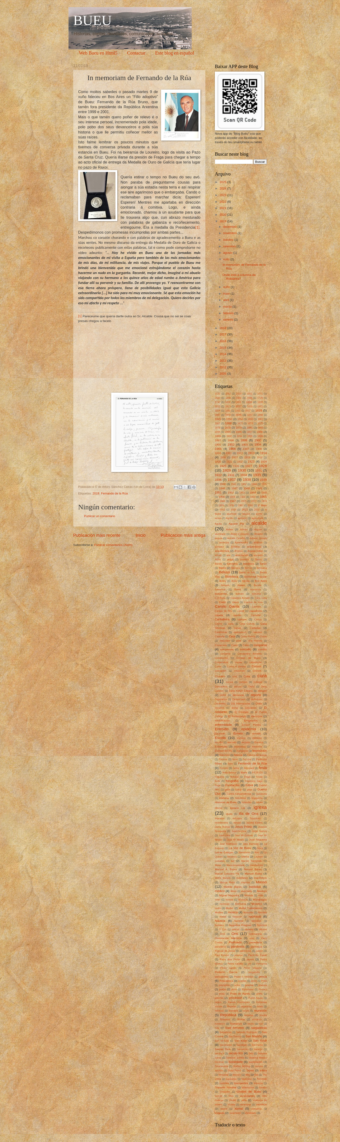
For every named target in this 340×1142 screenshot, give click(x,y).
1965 (263, 496)
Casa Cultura (247, 624)
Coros (218, 666)
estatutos (257, 746)
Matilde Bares (233, 886)
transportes (241, 1083)
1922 (240, 461)
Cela (232, 636)
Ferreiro (224, 768)
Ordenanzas (255, 934)
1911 (229, 453)
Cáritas (258, 619)
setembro (230, 246)
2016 (223, 341)
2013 (223, 360)
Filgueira (219, 777)
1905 (218, 449)
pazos (250, 959)
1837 (248, 410)
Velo (231, 1096)
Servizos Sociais (235, 1057)
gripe (249, 789)
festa (263, 768)
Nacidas (262, 912)
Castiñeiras (221, 632)
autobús (244, 559)
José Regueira (258, 839)
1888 (260, 431)
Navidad (238, 921)
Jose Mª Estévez (244, 835)
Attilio (218, 559)
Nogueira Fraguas (240, 925)
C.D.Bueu (220, 598)
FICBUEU (257, 772)
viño (244, 1100)
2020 (223, 214)
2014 (223, 354)
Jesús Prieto (243, 827)
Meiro (233, 891)
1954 (253, 492)
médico (220, 891)
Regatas (231, 1006)
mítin (217, 899)
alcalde (259, 523)
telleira (263, 1070)
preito (259, 993)
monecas (225, 904)
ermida (256, 733)
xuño (227, 287)
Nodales (219, 925)
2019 (96, 493)
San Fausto (235, 1036)
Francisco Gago (254, 781)
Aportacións (241, 542)
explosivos (242, 751)
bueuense (221, 593)
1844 (228, 415)
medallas (255, 887)
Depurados (221, 699)
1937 (232, 479)
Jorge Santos (259, 831)
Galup (238, 789)
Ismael (237, 822)
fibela (244, 772)
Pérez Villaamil (253, 968)
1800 (228, 402)
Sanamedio (226, 1045)
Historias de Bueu (226, 802)
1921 (229, 461)
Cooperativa (221, 662)
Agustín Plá (236, 523)
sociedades (256, 1061)
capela (219, 615)
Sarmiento (242, 1049)
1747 (217, 402)
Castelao (255, 628)
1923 (251, 461)
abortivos (232, 514)
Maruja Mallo (227, 882)
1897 (218, 440)
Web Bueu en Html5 (98, 53)
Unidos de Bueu (249, 1091)
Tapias (250, 1070)
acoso (218, 518)
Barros (248, 568)
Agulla (218, 524)
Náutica (220, 921)
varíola (218, 1096)
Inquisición (255, 818)
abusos (246, 514)
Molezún (243, 899)
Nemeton (256, 921)
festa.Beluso (229, 772)
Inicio (140, 535)
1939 (263, 479)
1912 (240, 453)
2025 (223, 182)
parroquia (256, 946)
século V (219, 1053)
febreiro (228, 313)
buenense (220, 589)
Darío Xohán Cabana (241, 691)
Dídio (259, 703)
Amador (258, 534)
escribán (257, 738)
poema (249, 985)
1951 (218, 492)
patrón (259, 951)
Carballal (256, 615)
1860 (250, 419)
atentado (258, 555)
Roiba (241, 1019)
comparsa (260, 645)
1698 (249, 398)
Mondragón (260, 899)
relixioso (219, 1010)
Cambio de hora (253, 602)
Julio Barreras (251, 844)
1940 (223, 484)
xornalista (256, 1109)
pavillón (238, 955)
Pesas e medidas (244, 976)
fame (235, 759)
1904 (258, 444)
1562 (228, 393)
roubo (251, 1023)
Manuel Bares (253, 869)
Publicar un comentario (99, 516)
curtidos (243, 682)
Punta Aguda (255, 998)
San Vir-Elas (222, 1040)
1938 (247, 479)
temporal (223, 1074)
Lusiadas (220, 861)
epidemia (248, 729)
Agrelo (229, 518)
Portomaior (248, 989)
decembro (230, 226)
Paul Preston (222, 955)
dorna (235, 708)
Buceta (257, 585)
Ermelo (238, 733)
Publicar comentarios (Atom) (113, 545)
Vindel (232, 1100)
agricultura (257, 518)
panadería (220, 946)
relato (260, 1006)
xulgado (220, 1113)
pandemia (238, 946)
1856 (240, 419)
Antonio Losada (258, 538)
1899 (244, 440)
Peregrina (261, 963)
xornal (239, 1108)
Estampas (221, 746)
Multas (219, 912)
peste (254, 981)
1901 (218, 444)
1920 (218, 461)
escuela (246, 742)
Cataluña (220, 636)
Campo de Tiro (223, 611)
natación (237, 916)
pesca (263, 976)
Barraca (235, 568)
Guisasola (261, 794)
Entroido (222, 729)
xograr (224, 1109)
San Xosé (260, 1040)
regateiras (246, 1006)
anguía (218, 538)
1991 (250, 505)
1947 (234, 488)
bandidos (248, 563)
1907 (246, 448)
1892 (229, 436)
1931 (258, 470)
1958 (232, 497)
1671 (260, 393)
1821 (260, 406)
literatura (232, 856)
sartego (258, 1049)
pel (249, 963)
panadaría (255, 942)
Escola (220, 738)
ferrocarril (249, 768)
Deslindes (220, 703)
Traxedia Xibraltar (226, 1087)
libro (257, 852)
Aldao (229, 529)
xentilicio (261, 1104)
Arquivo (238, 551)
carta (231, 624)
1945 (264, 484)
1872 (240, 423)
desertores (257, 699)
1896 (260, 436)
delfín (223, 695)
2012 (223, 367)
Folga (247, 777)
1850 (229, 419)
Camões (256, 606)
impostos (220, 818)
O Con (222, 929)
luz (232, 860)
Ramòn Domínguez (239, 1002)
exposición (259, 750)
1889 (218, 436)
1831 (238, 410)
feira (230, 763)
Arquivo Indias (255, 551)
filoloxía (234, 777)
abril (226, 300)
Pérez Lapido (228, 968)
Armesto (235, 546)
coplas (238, 662)
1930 (242, 470)
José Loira (224, 835)
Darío (251, 686)
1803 (238, 402)
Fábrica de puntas (257, 755)
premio (219, 997)
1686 (228, 398)
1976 (221, 505)
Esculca (259, 742)
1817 (239, 406)
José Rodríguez (228, 844)
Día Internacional (240, 703)
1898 (231, 440)
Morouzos (240, 904)
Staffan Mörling (241, 1066)
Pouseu (263, 989)
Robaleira (225, 1019)
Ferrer (236, 768)
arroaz (218, 555)
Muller (230, 908)
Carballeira (222, 619)
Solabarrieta (221, 1066)
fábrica (238, 755)
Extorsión (225, 755)
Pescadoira (226, 980)
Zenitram (250, 1113)
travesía (258, 1083)
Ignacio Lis (237, 808)
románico (220, 1023)
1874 (250, 423)
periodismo (221, 976)
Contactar (136, 53)
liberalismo (244, 852)
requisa (248, 1015)
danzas (238, 686)
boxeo (241, 585)
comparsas (227, 649)
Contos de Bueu (248, 658)
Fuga (217, 785)
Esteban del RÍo (223, 751)
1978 (231, 505)
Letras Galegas (224, 852)
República (228, 1015)
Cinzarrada (221, 645)
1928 (263, 466)
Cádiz (222, 602)
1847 (250, 415)
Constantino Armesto (250, 654)
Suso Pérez (234, 1070)
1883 (260, 427)
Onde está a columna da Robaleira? (238, 276)
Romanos (236, 1023)
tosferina (224, 1083)
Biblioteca (231, 576)
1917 (235, 457)
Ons (234, 934)
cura (262, 675)
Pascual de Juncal (225, 951)
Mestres (262, 891)
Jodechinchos (238, 831)
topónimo (247, 1079)
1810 (260, 402)
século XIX (236, 1053)
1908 (259, 448)
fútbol (249, 785)
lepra (260, 848)
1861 (260, 419)
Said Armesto (234, 1028)
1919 (259, 457)
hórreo (259, 802)
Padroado (235, 942)
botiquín (225, 585)
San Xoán (240, 1040)
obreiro (249, 929)
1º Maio (262, 505)
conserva (225, 654)
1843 (217, 415)
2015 (223, 347)
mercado (246, 891)
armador (219, 546)
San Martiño (254, 1036)
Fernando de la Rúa (114, 493)
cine (238, 640)
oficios (263, 929)
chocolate (225, 641)
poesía (263, 985)
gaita (227, 789)
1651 (249, 393)
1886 (239, 431)
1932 (218, 475)
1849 (218, 419)
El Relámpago (237, 716)
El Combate (242, 712)
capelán (237, 615)
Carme (218, 624)
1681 (217, 398)
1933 (231, 475)
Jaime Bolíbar (222, 827)
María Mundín (223, 878)
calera (235, 602)
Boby (234, 581)
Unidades (225, 1091)
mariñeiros (260, 877)
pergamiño (254, 972)
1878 (228, 427)
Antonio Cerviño (236, 538)
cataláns (257, 632)
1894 (239, 436)
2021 (223, 208)
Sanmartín (257, 1045)
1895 (250, 436)
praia (222, 993)
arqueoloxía (254, 546)
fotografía (232, 781)
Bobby (222, 581)
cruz (234, 676)
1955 (264, 492)
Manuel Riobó (253, 873)
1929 (227, 470)
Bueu (237, 589)
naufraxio (255, 916)
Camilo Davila (227, 606)
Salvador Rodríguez (247, 1032)
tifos (247, 1074)
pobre (237, 985)
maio (226, 293)
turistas (263, 1087)
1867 (217, 423)
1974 (264, 501)
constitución (221, 658)
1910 (218, 453)
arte (228, 555)
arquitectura (222, 551)
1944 (254, 484)
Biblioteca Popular (255, 576)
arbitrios (258, 542)
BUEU (92, 20)
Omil (222, 934)
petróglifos (224, 985)
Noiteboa (262, 925)
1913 (251, 453)
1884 (217, 432)
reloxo (246, 1010)
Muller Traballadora (250, 908)
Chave (263, 636)
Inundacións (221, 822)
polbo (222, 989)
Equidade (220, 733)
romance (257, 1019)
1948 (247, 488)
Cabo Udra (261, 598)
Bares (222, 568)
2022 (223, 201)
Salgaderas (225, 1032)
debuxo (262, 690)
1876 (217, 427)
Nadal (223, 916)
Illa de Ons (248, 813)
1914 (263, 453)
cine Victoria (255, 641)
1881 (250, 427)
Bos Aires (261, 581)
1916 (223, 457)
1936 (218, 479)
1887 (249, 432)
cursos (229, 682)
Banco (258, 559)
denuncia (238, 695)
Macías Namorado (251, 861)
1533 (217, 393)
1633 (239, 393)
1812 (217, 406)
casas (237, 628)
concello (245, 649)
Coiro (234, 645)
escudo (231, 742)
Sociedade (235, 1062)
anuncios (224, 542)
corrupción (220, 671)
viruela (231, 1104)
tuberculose (248, 1087)
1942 (243, 484)
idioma (218, 808)
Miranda (248, 895)
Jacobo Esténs (254, 822)
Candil (240, 611)
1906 (232, 449)
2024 (223, 188)
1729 (260, 398)
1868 (228, 423)
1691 (239, 398)
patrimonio (245, 951)
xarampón (245, 1104)
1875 (260, 423)
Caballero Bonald (240, 598)
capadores (255, 611)
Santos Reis (222, 1049)
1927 (248, 466)
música (233, 912)
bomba (246, 581)
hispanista (256, 798)
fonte (217, 781)
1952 (231, 492)
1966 (222, 501)
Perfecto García (226, 972)
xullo (226, 259)
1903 (245, 444)
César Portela (248, 636)
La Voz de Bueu (240, 848)
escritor (219, 742)
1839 (258, 410)
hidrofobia (240, 798)
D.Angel (258, 682)
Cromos (257, 671)
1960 (242, 497)
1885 (228, 431)
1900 (258, 440)
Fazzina (247, 759)
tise (256, 1074)
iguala (229, 814)
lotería (245, 856)
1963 (252, 497)
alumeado (220, 534)
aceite (259, 514)
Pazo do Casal (257, 955)
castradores (240, 632)
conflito (262, 649)
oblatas (235, 929)
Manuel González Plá (227, 873)
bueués (240, 593)
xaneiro (228, 319)
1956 (222, 496)
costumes (239, 671)
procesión (235, 998)
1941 (233, 484)
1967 (233, 501)
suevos (259, 1066)
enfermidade (223, 724)
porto (234, 989)
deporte (256, 695)
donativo (219, 708)
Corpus (257, 666)
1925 (223, 466)
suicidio (219, 1070)
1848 (260, 415)
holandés (247, 802)
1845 (239, 414)
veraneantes (247, 1096)
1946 (222, 488)
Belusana (262, 568)
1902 (231, 444)
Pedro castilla (235, 963)
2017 (223, 334)
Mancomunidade (236, 865)
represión (260, 1010)
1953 (242, 492)
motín (218, 908)
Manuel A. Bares (226, 869)
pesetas (242, 981)
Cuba (247, 676)
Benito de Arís (247, 572)
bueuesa (256, 593)
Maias (218, 865)
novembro (230, 233)
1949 (259, 488)
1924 (264, 461)
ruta (217, 1028)
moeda (229, 899)
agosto (228, 252)
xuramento (235, 1113)
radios (218, 1002)
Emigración (251, 720)
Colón (246, 645)
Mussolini (248, 912)
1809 (249, 402)
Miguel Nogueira (229, 895)
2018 (223, 328)
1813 (228, 406)
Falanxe (223, 759)
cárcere (242, 619)
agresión (242, 518)
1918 (247, 457)
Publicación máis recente (96, 535)
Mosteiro (256, 903)
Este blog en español (174, 53)
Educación (251, 708)
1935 (257, 475)
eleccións (256, 716)
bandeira (232, 563)
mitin (260, 895)
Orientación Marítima (228, 938)
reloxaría (233, 1010)
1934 (243, 475)
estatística (239, 746)
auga (230, 559)
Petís (264, 981)
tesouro (237, 1074)
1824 (217, 410)
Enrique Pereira (251, 725)
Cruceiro (220, 676)
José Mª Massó (235, 839)
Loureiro (258, 856)
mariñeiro (242, 877)
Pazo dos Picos (230, 959)
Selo (251, 1053)
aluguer (258, 529)
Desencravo (238, 699)
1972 (254, 501)
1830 (227, 410)
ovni (252, 938)
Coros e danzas (236, 666)
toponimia (231, 1079)
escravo (241, 738)
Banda (218, 563)
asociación (241, 555)
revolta (263, 1015)
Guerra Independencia (239, 794)
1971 (243, 501)
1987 (240, 505)
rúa (261, 1023)
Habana (224, 798)
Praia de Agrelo (240, 993)
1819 (250, 406)
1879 (239, 427)
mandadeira (256, 865)
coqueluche (255, 662)
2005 (223, 373)
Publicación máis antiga (183, 535)
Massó (261, 882)
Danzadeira (221, 686)
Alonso (243, 529)
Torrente (262, 1079)
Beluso (224, 572)
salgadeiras (259, 1028)
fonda (259, 777)
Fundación (232, 785)
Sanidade (242, 1045)
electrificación (222, 720)
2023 (223, 195)
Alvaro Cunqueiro (240, 534)
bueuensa (255, 589)
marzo (227, 306)
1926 (236, 466)
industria (237, 818)
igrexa (260, 807)
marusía (245, 882)
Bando (263, 563)
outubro (228, 239)
